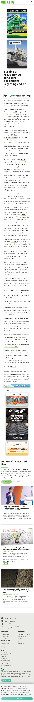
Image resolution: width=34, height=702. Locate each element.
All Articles (6, 482)
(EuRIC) (15, 112)
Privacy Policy (24, 694)
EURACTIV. (13, 366)
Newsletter (16, 482)
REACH (22, 159)
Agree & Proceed (17, 698)
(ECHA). (23, 214)
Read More (5, 522)
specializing (13, 374)
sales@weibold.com (10, 621)
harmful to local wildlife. (11, 347)
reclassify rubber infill (10, 137)
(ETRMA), (14, 241)
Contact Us (6, 680)
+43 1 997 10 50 (9, 624)
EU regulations (8, 103)
